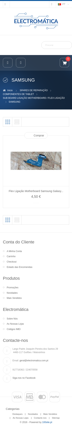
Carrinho (11, 256)
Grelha (7, 122)
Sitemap (56, 418)
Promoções (12, 287)
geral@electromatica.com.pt (34, 360)
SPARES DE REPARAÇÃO (34, 90)
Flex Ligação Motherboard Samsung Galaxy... (36, 191)
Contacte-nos (40, 418)
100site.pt (47, 422)
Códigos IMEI (14, 329)
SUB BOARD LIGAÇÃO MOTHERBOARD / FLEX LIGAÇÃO (34, 98)
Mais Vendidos (14, 298)
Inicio (10, 90)
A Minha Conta (14, 251)
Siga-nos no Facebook (24, 378)
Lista (17, 122)
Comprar (39, 135)
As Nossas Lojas (15, 324)
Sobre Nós (12, 318)
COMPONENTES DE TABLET (18, 94)
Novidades (12, 293)
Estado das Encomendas (19, 267)
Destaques (17, 414)
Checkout (12, 261)
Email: (15, 360)
